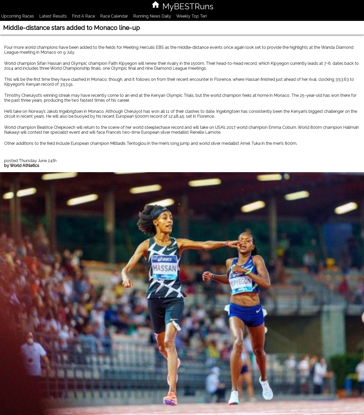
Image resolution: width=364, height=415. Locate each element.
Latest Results (53, 16)
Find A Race (83, 16)
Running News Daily (152, 16)
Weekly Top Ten (191, 16)
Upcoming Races (17, 16)
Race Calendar (114, 16)
